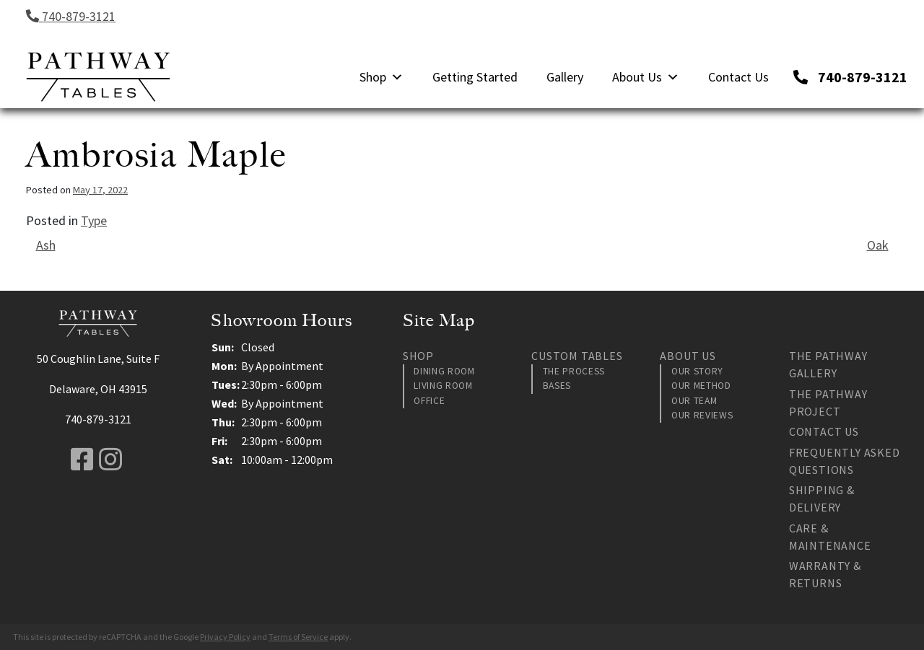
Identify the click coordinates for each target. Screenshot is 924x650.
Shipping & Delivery (822, 498)
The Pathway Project (828, 402)
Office (429, 401)
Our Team (694, 401)
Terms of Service (298, 636)
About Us (645, 77)
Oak (878, 245)
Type (94, 220)
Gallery (564, 77)
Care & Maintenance (830, 537)
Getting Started (475, 77)
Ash (46, 245)
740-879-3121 (71, 16)
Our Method (701, 385)
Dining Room (444, 371)
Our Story (697, 371)
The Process (574, 371)
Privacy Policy (225, 636)
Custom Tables (576, 355)
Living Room (443, 385)
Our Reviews (702, 415)
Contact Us (738, 77)
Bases (557, 385)
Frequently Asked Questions (844, 461)
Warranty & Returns (825, 574)
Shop (381, 77)
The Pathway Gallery (828, 364)
